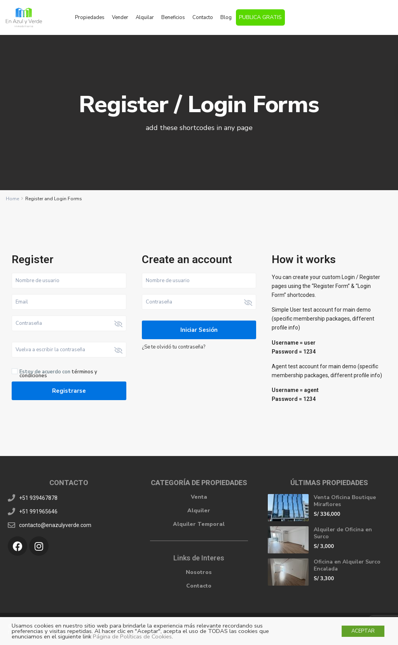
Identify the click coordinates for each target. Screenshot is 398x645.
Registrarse (69, 391)
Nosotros (199, 572)
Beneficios (173, 17)
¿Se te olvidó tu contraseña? (173, 346)
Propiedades (90, 17)
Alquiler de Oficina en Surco (343, 533)
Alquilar (145, 17)
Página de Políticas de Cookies (132, 636)
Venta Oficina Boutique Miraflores (345, 501)
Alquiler (198, 510)
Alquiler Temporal (199, 524)
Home (12, 199)
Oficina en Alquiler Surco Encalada (347, 565)
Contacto (202, 17)
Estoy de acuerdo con (58, 374)
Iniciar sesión (199, 330)
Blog (226, 17)
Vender (120, 17)
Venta (199, 497)
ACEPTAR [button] (363, 631)
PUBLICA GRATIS (260, 17)
